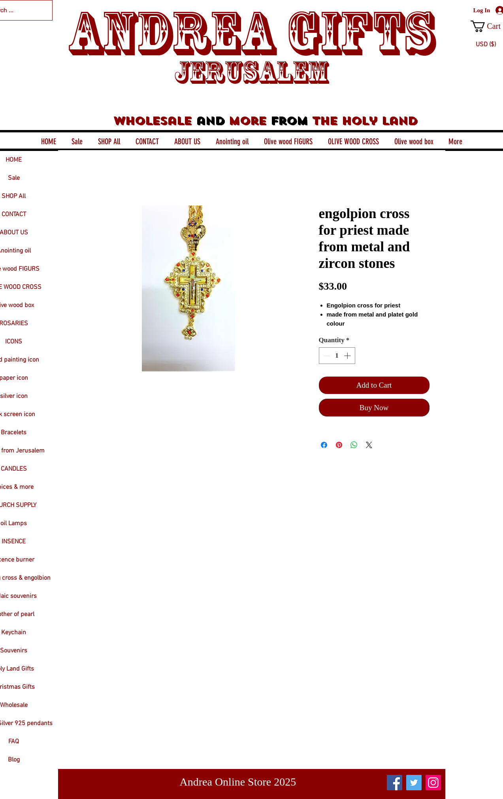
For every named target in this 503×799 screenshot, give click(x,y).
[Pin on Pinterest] (339, 445)
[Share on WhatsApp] (354, 445)
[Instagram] (433, 782)
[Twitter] (414, 782)
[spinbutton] (337, 356)
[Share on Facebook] (324, 445)
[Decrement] (326, 356)
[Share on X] (369, 445)
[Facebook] (394, 782)
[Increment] (348, 356)
